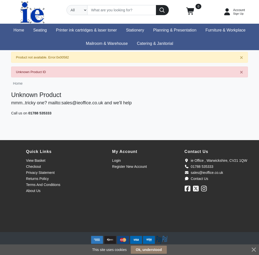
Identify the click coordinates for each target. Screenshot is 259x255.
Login (116, 160)
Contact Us (196, 179)
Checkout (33, 167)
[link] (129, 223)
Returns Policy (37, 179)
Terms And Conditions (43, 185)
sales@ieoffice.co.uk (203, 173)
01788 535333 (39, 113)
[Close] (241, 57)
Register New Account (129, 167)
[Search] (121, 10)
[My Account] (234, 11)
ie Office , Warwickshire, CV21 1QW (215, 160)
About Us (33, 191)
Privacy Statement (40, 173)
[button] (190, 12)
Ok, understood (149, 250)
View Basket (35, 160)
